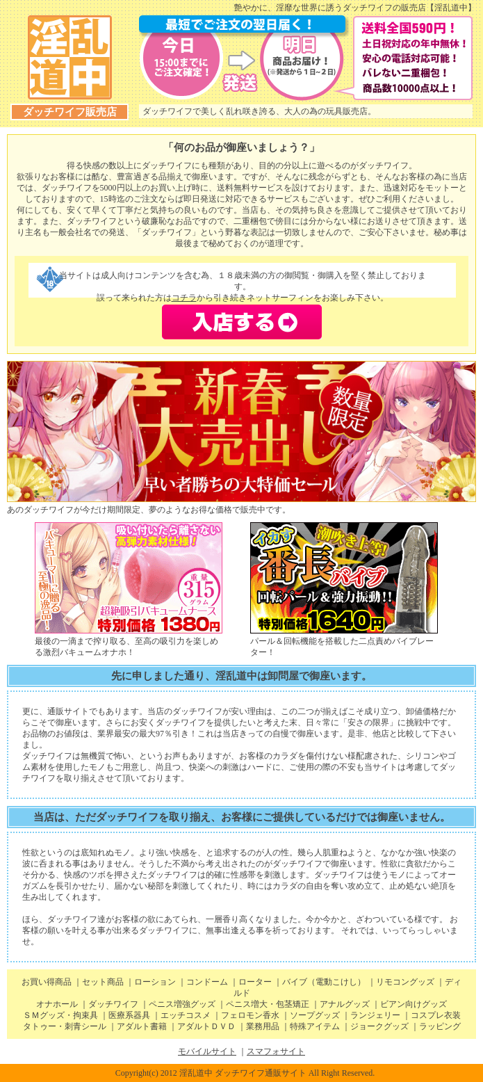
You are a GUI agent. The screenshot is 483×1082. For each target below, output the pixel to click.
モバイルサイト (207, 1051)
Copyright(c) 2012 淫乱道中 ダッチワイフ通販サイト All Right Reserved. (245, 1073)
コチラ (184, 297)
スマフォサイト (276, 1051)
